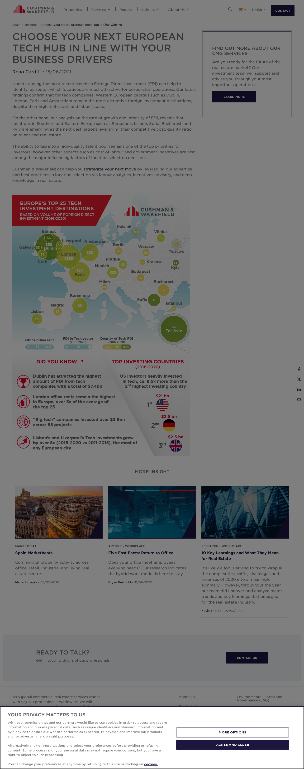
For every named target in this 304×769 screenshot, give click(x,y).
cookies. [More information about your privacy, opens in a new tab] (151, 764)
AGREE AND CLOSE (232, 744)
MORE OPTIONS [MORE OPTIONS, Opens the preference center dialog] (232, 732)
